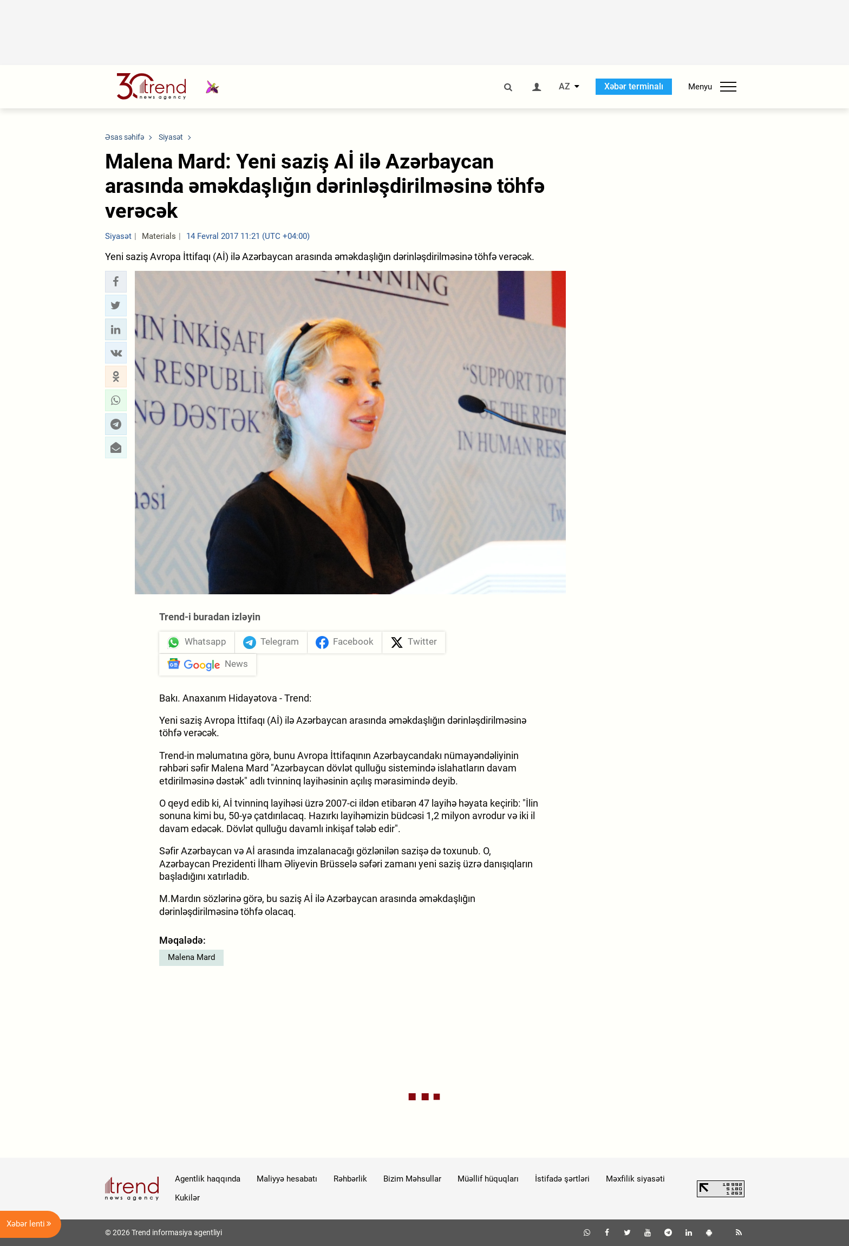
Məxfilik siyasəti (635, 1179)
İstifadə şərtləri (562, 1179)
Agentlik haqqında (207, 1179)
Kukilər (187, 1198)
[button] (115, 282)
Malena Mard (191, 957)
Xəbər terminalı (633, 86)
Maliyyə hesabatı (287, 1179)
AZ (564, 86)
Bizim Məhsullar (412, 1179)
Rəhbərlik (350, 1179)
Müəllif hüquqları (488, 1179)
